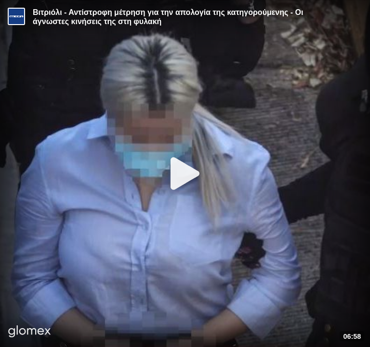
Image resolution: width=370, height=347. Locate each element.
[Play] (185, 173)
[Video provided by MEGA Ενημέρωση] (16, 16)
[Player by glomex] (30, 332)
